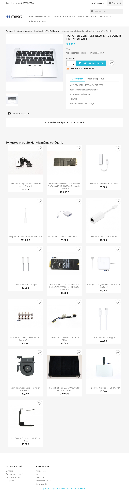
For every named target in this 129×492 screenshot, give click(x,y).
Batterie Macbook (39, 16)
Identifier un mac (43, 480)
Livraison (9, 471)
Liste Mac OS (41, 484)
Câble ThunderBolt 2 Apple (25, 284)
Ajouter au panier (91, 63)
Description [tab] (77, 78)
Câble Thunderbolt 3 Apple (103, 337)
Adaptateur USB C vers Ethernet (103, 236)
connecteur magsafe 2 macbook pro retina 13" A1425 (25, 184)
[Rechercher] (106, 11)
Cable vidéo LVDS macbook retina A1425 (64, 338)
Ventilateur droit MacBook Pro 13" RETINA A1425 (25, 389)
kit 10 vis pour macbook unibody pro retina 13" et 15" (25, 338)
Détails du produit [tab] (96, 78)
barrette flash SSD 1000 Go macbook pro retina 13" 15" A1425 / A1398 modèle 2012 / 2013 (64, 186)
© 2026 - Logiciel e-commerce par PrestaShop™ (65, 488)
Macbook (40, 477)
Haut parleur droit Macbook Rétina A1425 (25, 439)
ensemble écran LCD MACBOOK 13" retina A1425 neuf (64, 389)
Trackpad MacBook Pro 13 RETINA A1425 (103, 388)
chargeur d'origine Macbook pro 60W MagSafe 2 (103, 285)
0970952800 (27, 3)
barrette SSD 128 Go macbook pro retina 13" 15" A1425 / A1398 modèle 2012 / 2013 (64, 287)
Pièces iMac (106, 16)
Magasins (10, 480)
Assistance (41, 471)
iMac (38, 474)
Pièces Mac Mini (37, 21)
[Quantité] (69, 63)
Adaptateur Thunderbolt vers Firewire (25, 236)
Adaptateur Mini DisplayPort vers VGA (64, 236)
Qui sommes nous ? (14, 474)
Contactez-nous (13, 477)
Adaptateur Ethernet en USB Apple (103, 183)
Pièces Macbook (87, 16)
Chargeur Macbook (64, 16)
